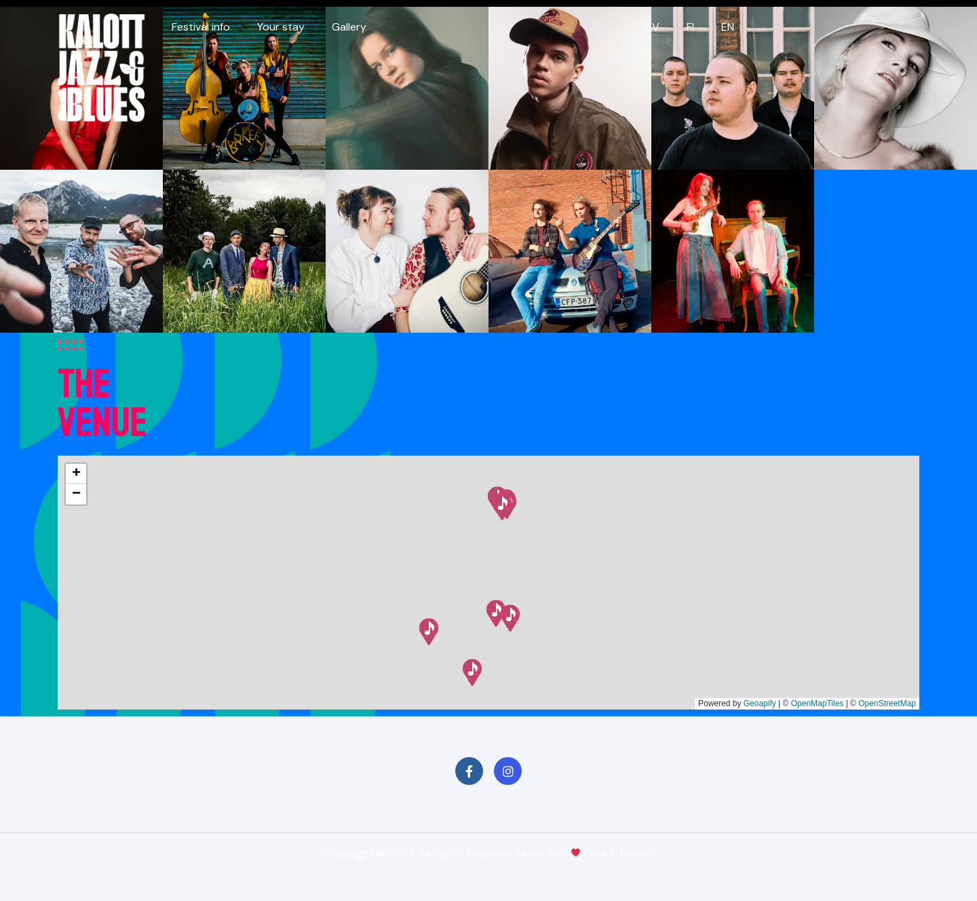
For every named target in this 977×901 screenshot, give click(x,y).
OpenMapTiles (817, 703)
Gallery (349, 27)
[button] (472, 672)
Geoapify (760, 703)
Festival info (201, 27)
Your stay (281, 27)
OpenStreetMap (887, 703)
